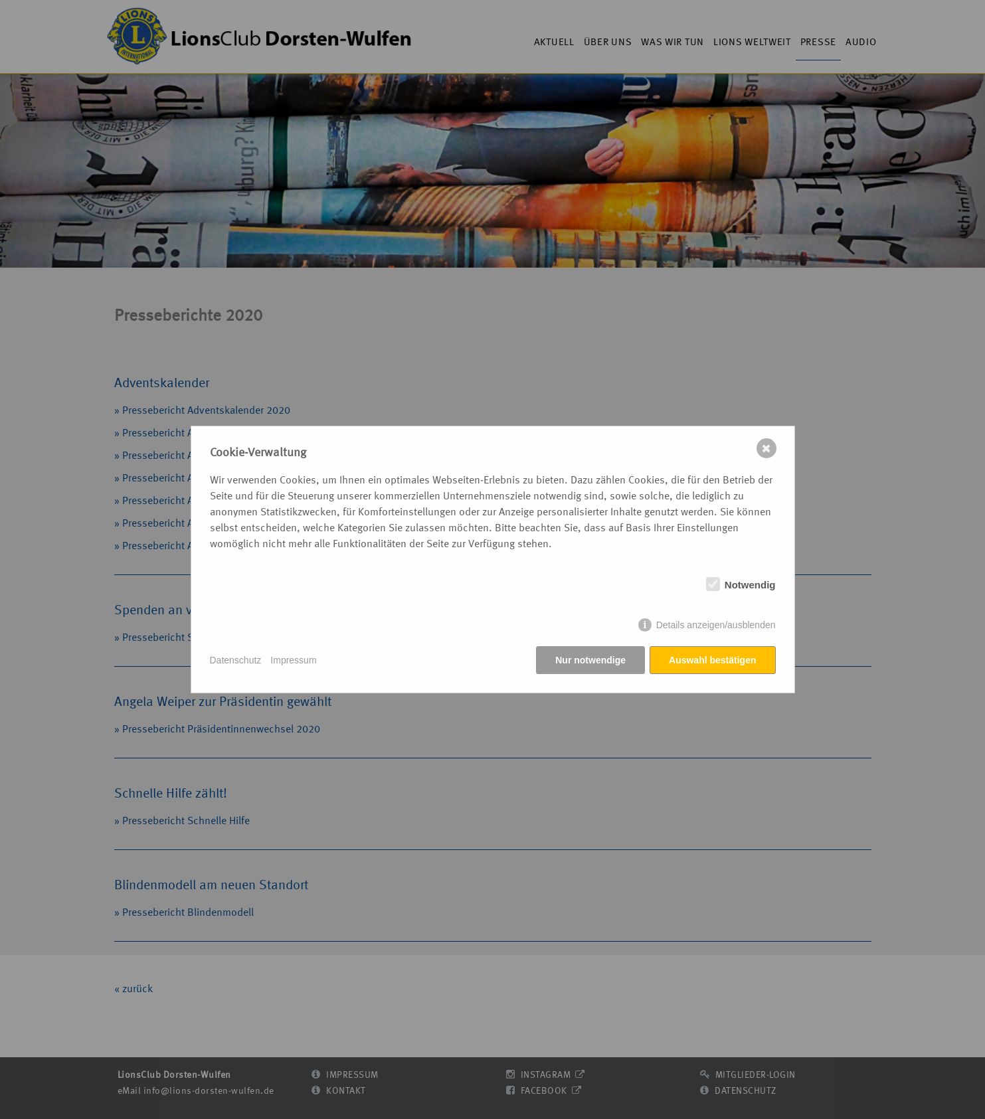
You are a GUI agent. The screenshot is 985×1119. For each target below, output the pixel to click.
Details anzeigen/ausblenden (716, 625)
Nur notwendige (590, 660)
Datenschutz (236, 660)
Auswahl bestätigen (712, 660)
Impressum (293, 660)
